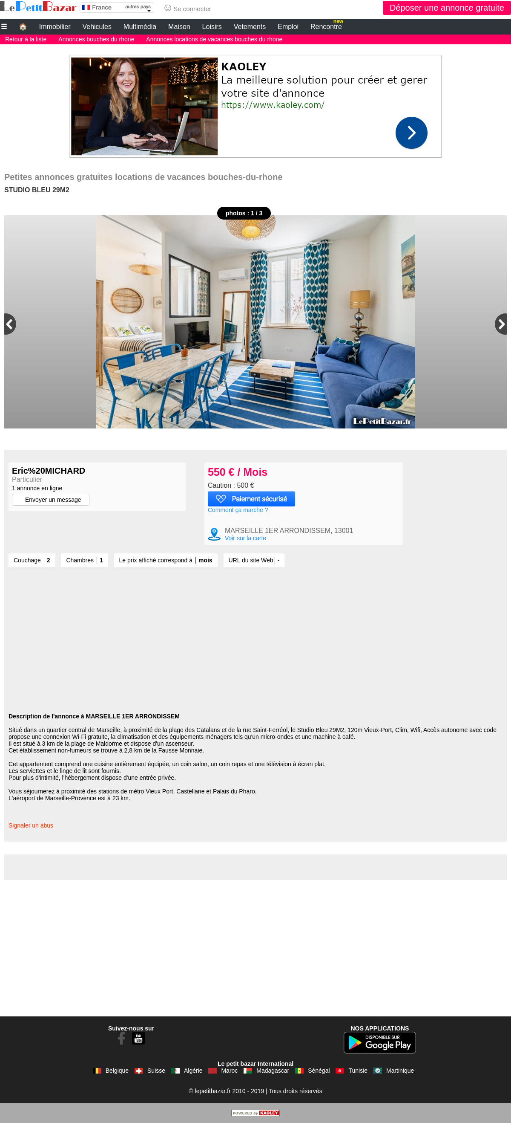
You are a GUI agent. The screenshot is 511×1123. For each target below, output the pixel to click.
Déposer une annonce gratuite (447, 7)
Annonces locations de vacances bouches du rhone (214, 39)
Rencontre (326, 25)
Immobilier (55, 26)
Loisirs (212, 26)
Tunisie (357, 1070)
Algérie (193, 1070)
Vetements (250, 26)
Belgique (117, 1070)
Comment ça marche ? (238, 510)
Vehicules (97, 26)
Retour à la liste (25, 39)
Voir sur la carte (245, 538)
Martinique (400, 1070)
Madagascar (272, 1070)
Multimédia (139, 26)
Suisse (156, 1070)
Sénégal (319, 1070)
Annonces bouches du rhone (96, 39)
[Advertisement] (255, 104)
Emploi (288, 26)
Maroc (229, 1070)
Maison (179, 26)
